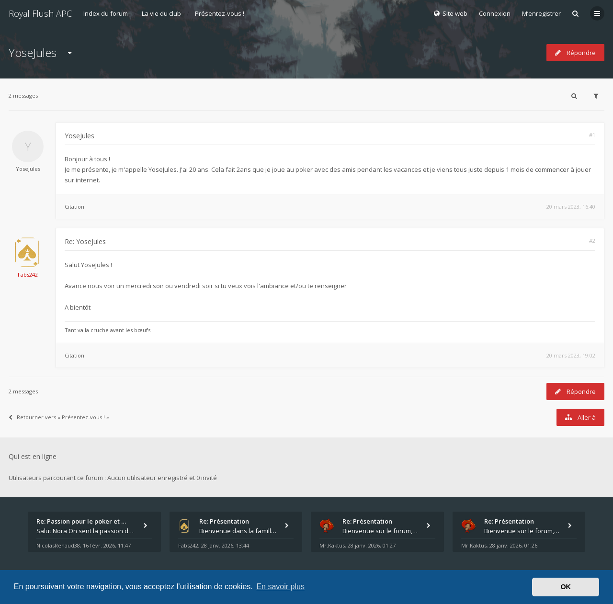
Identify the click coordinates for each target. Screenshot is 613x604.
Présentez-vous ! (219, 13)
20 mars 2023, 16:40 (570, 206)
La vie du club (161, 13)
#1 (592, 134)
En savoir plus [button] (280, 586)
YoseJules (33, 52)
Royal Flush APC (40, 13)
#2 (592, 240)
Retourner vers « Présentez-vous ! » (59, 417)
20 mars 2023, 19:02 (570, 355)
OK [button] (565, 587)
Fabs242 (28, 274)
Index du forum (105, 13)
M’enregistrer (541, 13)
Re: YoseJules (85, 241)
